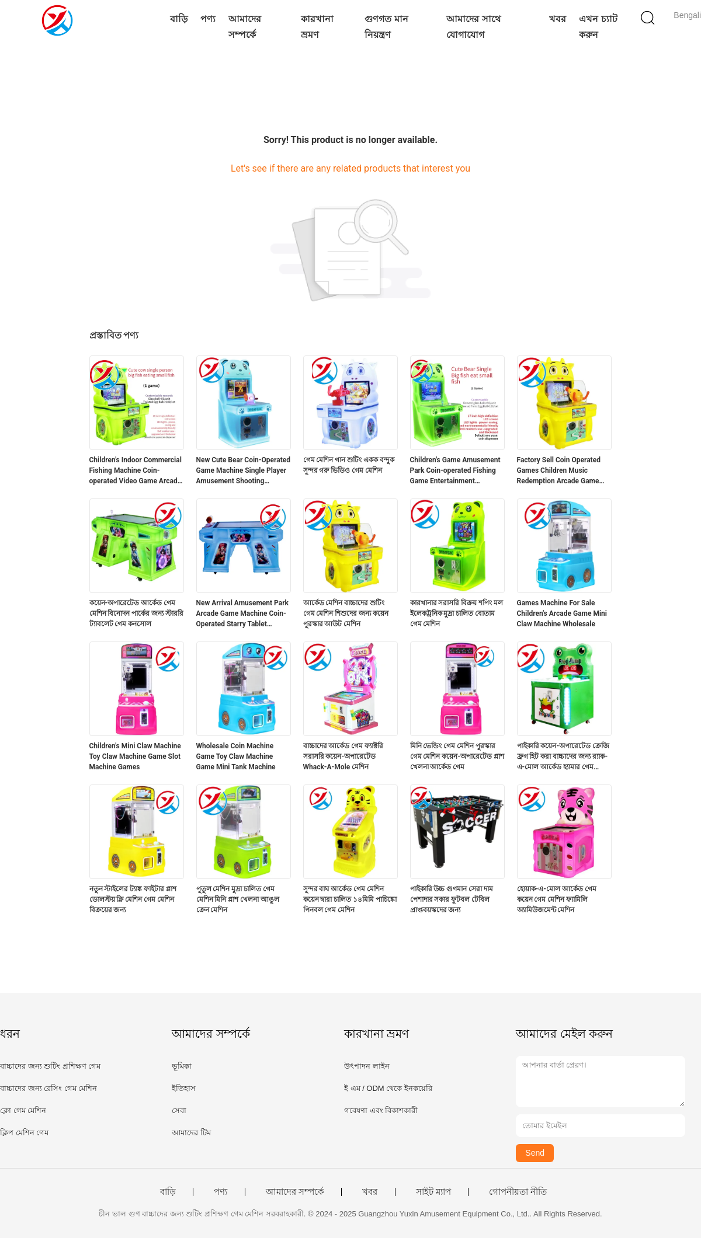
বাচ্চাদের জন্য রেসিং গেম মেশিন (48, 1088)
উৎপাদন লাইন (367, 1066)
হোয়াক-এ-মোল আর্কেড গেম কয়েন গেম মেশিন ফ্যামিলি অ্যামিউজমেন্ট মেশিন (556, 899)
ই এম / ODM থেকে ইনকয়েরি (388, 1088)
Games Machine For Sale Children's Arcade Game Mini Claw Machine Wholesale (562, 613)
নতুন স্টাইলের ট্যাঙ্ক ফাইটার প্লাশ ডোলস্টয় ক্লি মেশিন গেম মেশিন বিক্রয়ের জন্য (133, 899)
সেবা (179, 1110)
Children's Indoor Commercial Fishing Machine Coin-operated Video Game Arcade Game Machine (135, 471)
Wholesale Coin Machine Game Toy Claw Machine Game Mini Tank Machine (236, 756)
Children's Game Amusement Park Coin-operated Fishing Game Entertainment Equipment (455, 471)
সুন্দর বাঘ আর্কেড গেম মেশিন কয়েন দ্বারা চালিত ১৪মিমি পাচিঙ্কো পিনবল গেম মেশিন (350, 899)
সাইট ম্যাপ (433, 1192)
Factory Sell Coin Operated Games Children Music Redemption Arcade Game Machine (559, 471)
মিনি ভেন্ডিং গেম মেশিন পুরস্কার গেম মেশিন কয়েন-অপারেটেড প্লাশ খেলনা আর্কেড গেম (457, 756)
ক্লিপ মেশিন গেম (24, 1132)
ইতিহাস (184, 1088)
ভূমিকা (182, 1066)
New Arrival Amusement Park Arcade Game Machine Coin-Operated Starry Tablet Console (242, 614)
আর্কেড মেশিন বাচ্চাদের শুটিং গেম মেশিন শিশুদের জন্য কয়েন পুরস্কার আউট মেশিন (346, 613)
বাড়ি (179, 19)
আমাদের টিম (191, 1132)
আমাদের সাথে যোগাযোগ (473, 27)
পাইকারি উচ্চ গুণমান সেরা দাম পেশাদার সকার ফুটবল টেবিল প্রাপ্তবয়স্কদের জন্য (452, 899)
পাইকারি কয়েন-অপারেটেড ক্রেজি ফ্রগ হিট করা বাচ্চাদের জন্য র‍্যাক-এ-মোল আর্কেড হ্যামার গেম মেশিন (563, 757)
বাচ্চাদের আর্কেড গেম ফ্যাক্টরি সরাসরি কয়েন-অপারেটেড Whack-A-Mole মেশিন (343, 756)
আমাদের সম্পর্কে (244, 27)
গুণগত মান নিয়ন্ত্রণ (386, 27)
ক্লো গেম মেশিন (23, 1110)
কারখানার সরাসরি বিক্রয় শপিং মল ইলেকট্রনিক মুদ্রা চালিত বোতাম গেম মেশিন (457, 613)
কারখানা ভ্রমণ (317, 27)
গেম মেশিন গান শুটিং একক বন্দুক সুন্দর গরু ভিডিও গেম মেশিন (349, 465)
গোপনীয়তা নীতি (518, 1192)
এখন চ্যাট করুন (598, 27)
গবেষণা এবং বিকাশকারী (381, 1110)
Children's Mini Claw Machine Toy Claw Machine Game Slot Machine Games (135, 756)
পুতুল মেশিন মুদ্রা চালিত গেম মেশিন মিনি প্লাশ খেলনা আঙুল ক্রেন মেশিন (238, 899)
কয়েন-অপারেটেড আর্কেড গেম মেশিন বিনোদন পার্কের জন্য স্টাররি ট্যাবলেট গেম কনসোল (136, 613)
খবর (557, 19)
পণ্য (208, 19)
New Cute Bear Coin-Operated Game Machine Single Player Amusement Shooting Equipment (243, 471)
